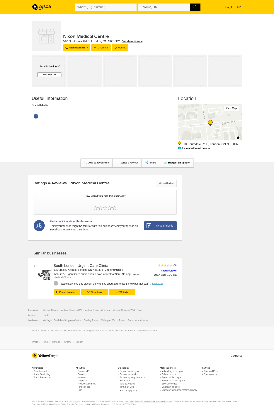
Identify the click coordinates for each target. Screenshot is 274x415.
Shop (128, 390)
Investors (82, 377)
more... (137, 274)
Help (80, 390)
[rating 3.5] (164, 266)
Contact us (236, 356)
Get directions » (132, 41)
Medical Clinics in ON (71, 310)
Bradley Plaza (91, 320)
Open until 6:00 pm (165, 275)
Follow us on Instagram (173, 380)
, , (102, 41)
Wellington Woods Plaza (113, 320)
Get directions (113, 270)
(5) (174, 265)
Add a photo (49, 75)
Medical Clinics (50, 310)
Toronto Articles (127, 383)
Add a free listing (42, 374)
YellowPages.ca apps (172, 371)
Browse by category (129, 371)
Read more (157, 283)
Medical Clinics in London (97, 310)
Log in (229, 7)
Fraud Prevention (42, 377)
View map (231, 108)
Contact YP (83, 371)
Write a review (166, 183)
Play (135, 390)
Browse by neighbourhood (132, 377)
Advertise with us (42, 371)
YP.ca (75, 401)
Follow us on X (169, 374)
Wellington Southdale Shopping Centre (62, 320)
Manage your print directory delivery (179, 390)
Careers (82, 374)
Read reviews (169, 270)
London (46, 315)
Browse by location (129, 374)
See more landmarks (137, 320)
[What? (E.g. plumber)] (106, 7)
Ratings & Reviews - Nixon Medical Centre (72, 183)
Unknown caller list (171, 387)
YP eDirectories (169, 383)
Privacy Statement (87, 383)
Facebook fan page (171, 377)
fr (239, 7)
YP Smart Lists (127, 387)
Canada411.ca (211, 371)
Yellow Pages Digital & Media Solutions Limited (149, 401)
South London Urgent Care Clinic (81, 266)
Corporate (82, 380)
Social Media (40, 105)
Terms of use (84, 387)
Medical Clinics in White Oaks (127, 310)
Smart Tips (125, 380)
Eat (121, 390)
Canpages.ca (210, 374)
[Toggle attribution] (238, 138)
